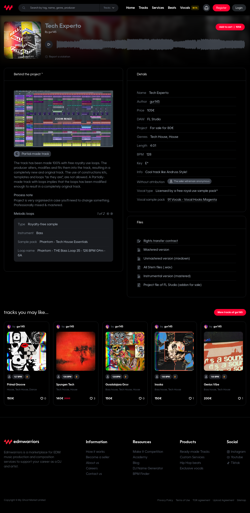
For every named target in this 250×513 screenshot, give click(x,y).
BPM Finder (141, 474)
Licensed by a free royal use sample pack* (187, 191)
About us (92, 463)
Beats (172, 8)
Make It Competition (148, 452)
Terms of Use (183, 501)
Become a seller (98, 457)
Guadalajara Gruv (117, 384)
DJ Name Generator (148, 469)
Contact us (94, 474)
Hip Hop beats (190, 463)
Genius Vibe (211, 384)
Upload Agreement (223, 501)
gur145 (155, 101)
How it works (95, 452)
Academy (140, 457)
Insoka (159, 384)
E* (146, 163)
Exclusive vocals (192, 469)
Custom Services (192, 457)
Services (158, 8)
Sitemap (241, 501)
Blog (136, 463)
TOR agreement (201, 501)
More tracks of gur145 (230, 312)
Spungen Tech (65, 384)
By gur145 (50, 32)
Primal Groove (16, 384)
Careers (92, 469)
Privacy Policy (165, 501)
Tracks (143, 8)
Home (130, 8)
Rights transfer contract (161, 241)
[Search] (68, 8)
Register (221, 7)
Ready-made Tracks (195, 452)
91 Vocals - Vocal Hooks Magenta (192, 199)
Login (239, 7)
